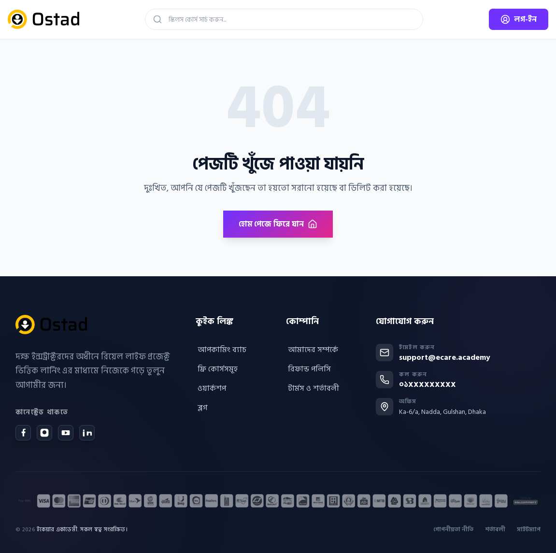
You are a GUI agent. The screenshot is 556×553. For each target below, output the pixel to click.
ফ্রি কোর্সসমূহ (217, 369)
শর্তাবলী (495, 530)
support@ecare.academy (444, 357)
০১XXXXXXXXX (427, 384)
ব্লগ (202, 407)
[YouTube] (65, 432)
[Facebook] (23, 432)
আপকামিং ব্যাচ (221, 349)
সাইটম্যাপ (529, 530)
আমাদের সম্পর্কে (312, 349)
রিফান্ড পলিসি (308, 369)
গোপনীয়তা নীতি (453, 530)
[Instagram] (44, 432)
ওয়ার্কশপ (211, 388)
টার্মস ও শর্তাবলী (312, 388)
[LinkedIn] (87, 432)
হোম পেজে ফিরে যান (278, 224)
